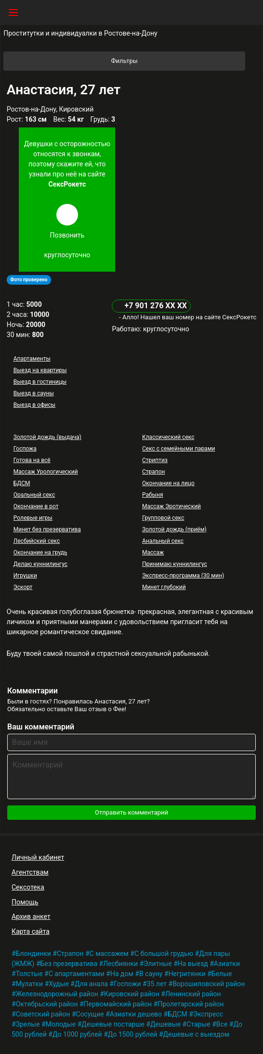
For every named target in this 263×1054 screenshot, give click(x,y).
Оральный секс (34, 494)
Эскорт (23, 587)
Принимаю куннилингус (174, 564)
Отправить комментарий (131, 812)
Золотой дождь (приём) (174, 529)
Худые (59, 984)
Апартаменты (32, 358)
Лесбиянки (120, 963)
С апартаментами (77, 974)
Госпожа (25, 448)
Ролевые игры (33, 517)
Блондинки (33, 953)
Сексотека (28, 887)
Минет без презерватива (47, 529)
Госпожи (127, 984)
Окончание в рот (36, 506)
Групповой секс (163, 517)
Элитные (158, 963)
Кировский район (131, 994)
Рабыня (152, 494)
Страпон (153, 471)
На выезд (193, 963)
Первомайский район (118, 1004)
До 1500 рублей (133, 1034)
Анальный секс (163, 541)
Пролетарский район (191, 1004)
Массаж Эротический (171, 506)
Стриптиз (155, 460)
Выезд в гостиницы (39, 381)
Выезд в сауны (33, 393)
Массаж (153, 552)
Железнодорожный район (57, 994)
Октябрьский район (47, 1004)
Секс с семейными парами (178, 448)
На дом (121, 974)
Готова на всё (32, 460)
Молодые (61, 1024)
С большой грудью (163, 953)
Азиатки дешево (136, 1014)
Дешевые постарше (113, 1024)
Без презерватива (69, 963)
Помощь (25, 902)
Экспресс (208, 1014)
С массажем (109, 953)
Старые (198, 1024)
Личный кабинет (38, 857)
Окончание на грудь (40, 552)
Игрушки (25, 575)
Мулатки (29, 984)
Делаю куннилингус (40, 564)
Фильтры (177, 61)
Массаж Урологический (45, 471)
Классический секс (168, 437)
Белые (221, 974)
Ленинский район (193, 994)
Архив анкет (31, 916)
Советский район (43, 1014)
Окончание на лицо (168, 483)
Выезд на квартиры (40, 370)
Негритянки (186, 974)
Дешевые (165, 1024)
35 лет (157, 984)
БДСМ (21, 483)
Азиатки (227, 963)
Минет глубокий (164, 587)
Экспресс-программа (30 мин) (183, 575)
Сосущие (90, 1014)
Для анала (91, 984)
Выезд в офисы (34, 405)
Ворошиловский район (208, 984)
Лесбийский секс (36, 541)
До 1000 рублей (77, 1034)
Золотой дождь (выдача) (47, 437)
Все (221, 1024)
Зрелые (28, 1024)
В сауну (150, 974)
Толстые (29, 974)
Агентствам (30, 872)
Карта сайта (31, 931)
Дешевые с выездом (196, 1034)
